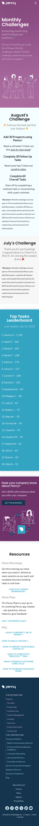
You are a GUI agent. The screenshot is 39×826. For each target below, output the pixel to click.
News (18, 793)
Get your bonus (13, 503)
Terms (34, 815)
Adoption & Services (13, 769)
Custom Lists (12, 731)
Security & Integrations (15, 773)
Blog (7, 777)
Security (20, 817)
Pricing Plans (19, 801)
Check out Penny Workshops (18, 590)
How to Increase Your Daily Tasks (18, 670)
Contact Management (15, 715)
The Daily (10, 703)
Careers (19, 789)
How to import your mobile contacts (19, 648)
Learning (10, 719)
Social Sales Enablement (16, 762)
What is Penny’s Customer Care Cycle (18, 662)
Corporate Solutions (13, 739)
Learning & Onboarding (16, 754)
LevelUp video (18, 169)
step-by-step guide (20, 149)
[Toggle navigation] (35, 3)
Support (19, 797)
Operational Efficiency (15, 758)
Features (9, 699)
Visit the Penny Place (14, 621)
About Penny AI (19, 785)
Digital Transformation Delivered (19, 743)
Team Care (11, 723)
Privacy (27, 815)
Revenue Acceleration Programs (18, 766)
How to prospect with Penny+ (19, 633)
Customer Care (13, 711)
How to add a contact (15, 641)
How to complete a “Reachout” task (18, 655)
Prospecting (11, 707)
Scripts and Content (14, 727)
